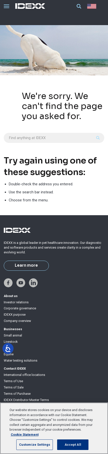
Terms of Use (13, 381)
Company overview (17, 321)
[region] (54, 428)
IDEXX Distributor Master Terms (26, 400)
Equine (9, 354)
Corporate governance (20, 308)
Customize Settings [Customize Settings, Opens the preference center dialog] (34, 444)
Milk (7, 348)
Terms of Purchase (17, 393)
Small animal (13, 335)
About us (11, 296)
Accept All (73, 444)
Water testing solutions (20, 360)
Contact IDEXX (15, 368)
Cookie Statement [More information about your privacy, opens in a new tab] (25, 434)
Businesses (13, 329)
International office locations (24, 375)
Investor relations (16, 302)
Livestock (11, 342)
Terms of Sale (14, 387)
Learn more (26, 265)
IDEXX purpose (15, 314)
